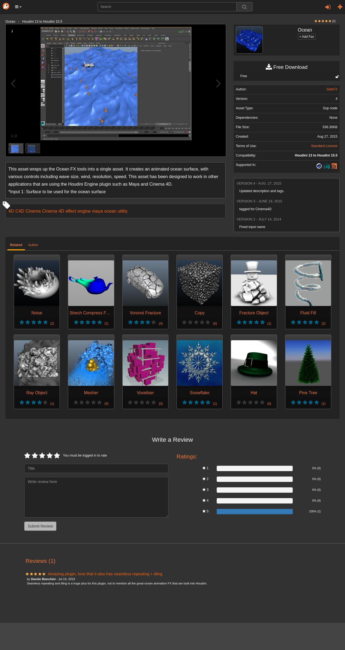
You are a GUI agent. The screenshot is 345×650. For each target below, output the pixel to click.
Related (16, 245)
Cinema (33, 211)
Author (33, 245)
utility (122, 211)
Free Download (287, 67)
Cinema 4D (53, 211)
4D (11, 211)
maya (97, 211)
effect (70, 211)
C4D (19, 211)
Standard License (324, 146)
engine (84, 211)
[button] (18, 7)
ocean (110, 211)
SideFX (331, 89)
